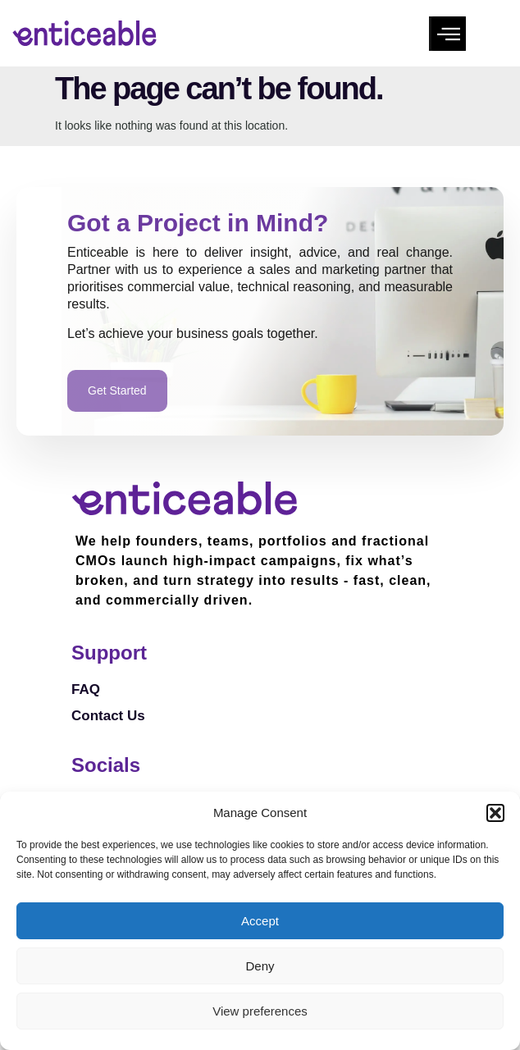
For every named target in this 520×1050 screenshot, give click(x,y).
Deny (259, 966)
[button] (495, 813)
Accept (260, 921)
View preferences (260, 1011)
